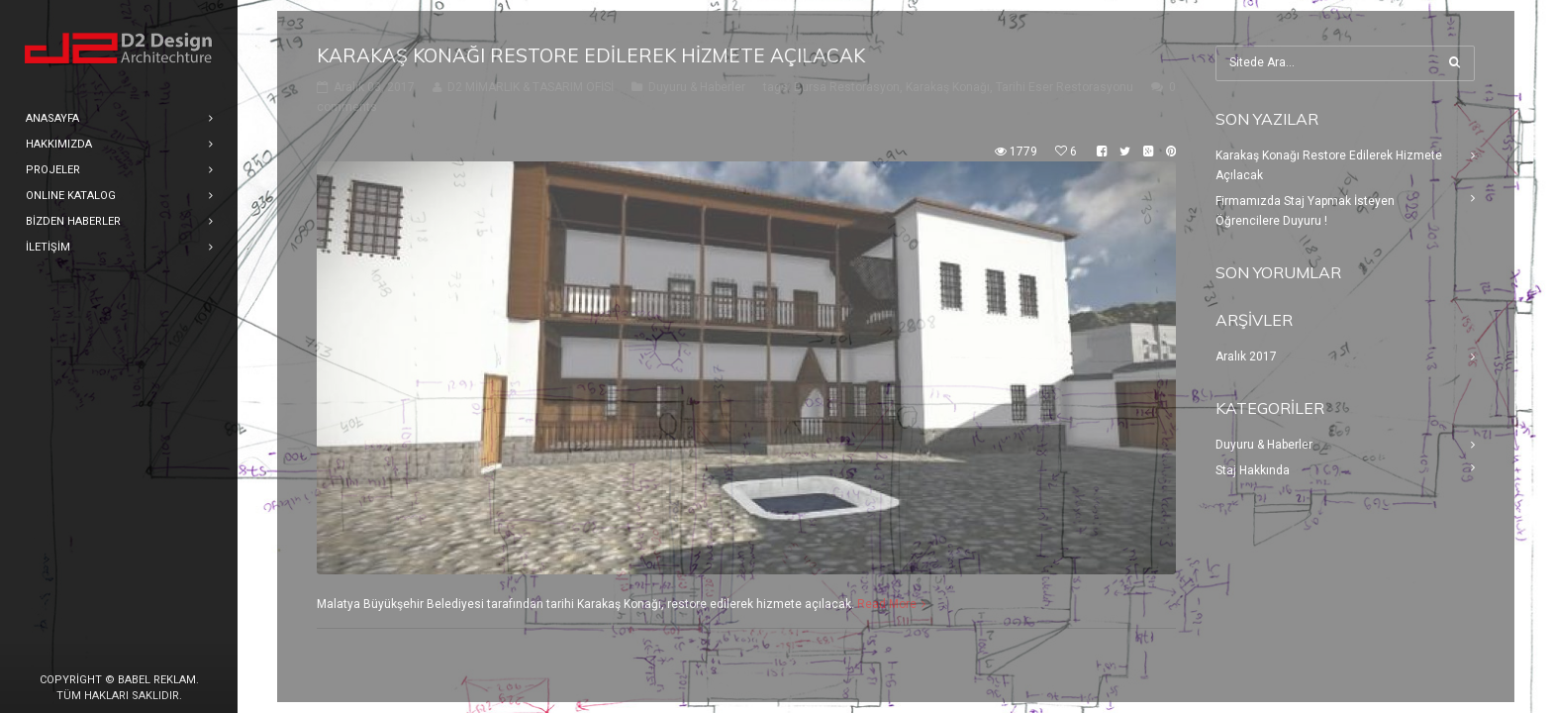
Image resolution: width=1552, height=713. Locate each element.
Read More (887, 604)
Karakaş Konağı (948, 87)
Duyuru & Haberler (696, 87)
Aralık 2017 (1246, 356)
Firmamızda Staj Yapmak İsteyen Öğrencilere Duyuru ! (1305, 211)
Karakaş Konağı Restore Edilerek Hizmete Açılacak (591, 55)
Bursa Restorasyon (847, 87)
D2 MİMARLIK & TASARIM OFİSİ (530, 87)
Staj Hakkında (1252, 470)
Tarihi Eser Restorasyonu (1064, 87)
